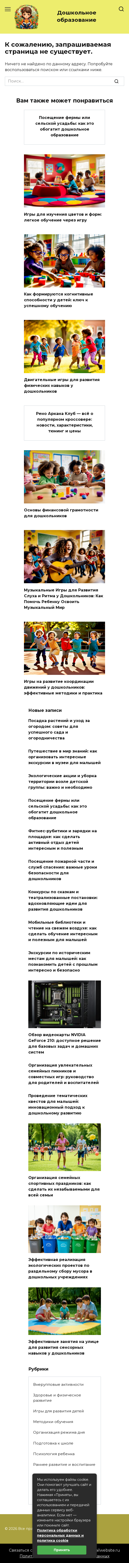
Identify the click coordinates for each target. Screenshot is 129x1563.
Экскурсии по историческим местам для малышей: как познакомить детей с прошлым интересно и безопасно (63, 962)
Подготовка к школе (53, 1443)
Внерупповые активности (58, 1384)
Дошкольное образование (76, 16)
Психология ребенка (54, 1454)
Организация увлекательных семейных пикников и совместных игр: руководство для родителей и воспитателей (63, 1074)
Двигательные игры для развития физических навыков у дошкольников (62, 385)
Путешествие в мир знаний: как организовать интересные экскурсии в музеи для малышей (64, 757)
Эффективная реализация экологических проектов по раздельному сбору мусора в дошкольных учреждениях (60, 1268)
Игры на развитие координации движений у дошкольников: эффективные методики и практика (63, 687)
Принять (62, 1550)
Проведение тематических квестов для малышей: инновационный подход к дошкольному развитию (57, 1104)
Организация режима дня (59, 1432)
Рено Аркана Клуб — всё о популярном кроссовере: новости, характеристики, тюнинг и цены (64, 422)
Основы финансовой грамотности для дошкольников (61, 513)
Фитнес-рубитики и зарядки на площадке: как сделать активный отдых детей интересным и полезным (62, 840)
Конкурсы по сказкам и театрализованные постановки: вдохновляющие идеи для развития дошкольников (63, 901)
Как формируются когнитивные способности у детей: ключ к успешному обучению (58, 300)
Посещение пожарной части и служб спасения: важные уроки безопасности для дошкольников (62, 870)
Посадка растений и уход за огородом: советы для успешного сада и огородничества (59, 729)
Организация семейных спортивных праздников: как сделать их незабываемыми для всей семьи (64, 1186)
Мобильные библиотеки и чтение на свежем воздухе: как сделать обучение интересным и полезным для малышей (63, 931)
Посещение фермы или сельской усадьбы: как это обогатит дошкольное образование (64, 126)
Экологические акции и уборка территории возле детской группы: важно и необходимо (62, 782)
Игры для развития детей (58, 1411)
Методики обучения (53, 1421)
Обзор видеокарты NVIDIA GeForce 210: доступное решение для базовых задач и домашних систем (64, 1043)
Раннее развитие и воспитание (64, 1464)
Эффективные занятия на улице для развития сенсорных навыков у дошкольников (63, 1347)
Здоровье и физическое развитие (57, 1398)
